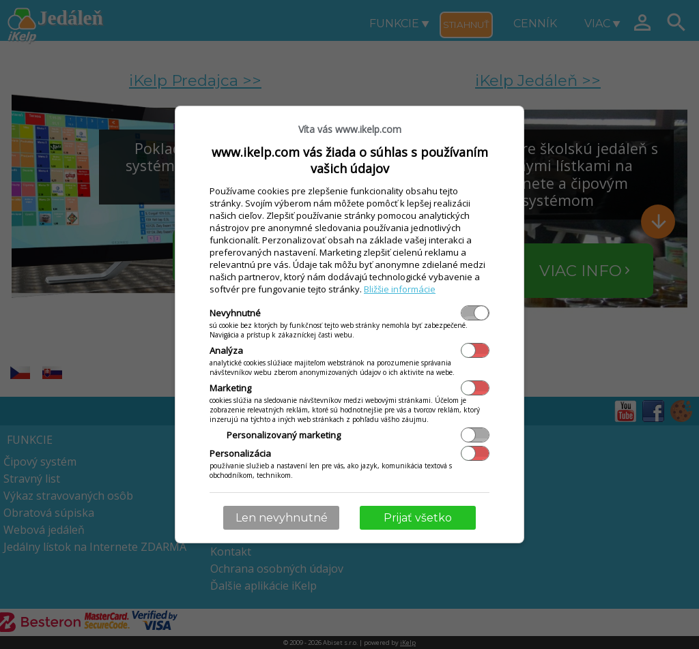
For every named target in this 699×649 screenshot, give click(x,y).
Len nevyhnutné (282, 517)
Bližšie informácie (400, 289)
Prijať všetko (418, 517)
